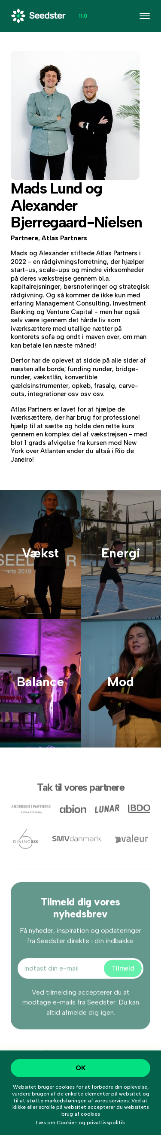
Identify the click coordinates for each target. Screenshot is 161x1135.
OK (81, 1068)
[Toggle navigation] (144, 16)
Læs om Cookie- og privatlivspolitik (80, 1123)
